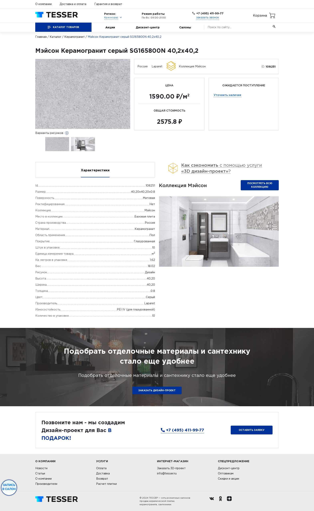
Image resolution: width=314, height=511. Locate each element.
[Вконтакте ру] (212, 501)
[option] (82, 94)
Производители (46, 483)
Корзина (260, 15)
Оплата (101, 468)
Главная (41, 36)
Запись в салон (9, 487)
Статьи (40, 473)
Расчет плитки (106, 483)
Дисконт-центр (148, 27)
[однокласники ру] (221, 501)
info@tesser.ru (167, 473)
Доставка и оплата (73, 4)
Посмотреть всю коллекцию (259, 185)
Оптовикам (225, 473)
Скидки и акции (228, 478)
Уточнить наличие (227, 94)
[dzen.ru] (230, 501)
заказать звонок (207, 17)
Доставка (103, 473)
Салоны (185, 27)
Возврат (102, 478)
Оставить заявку (252, 430)
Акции (110, 27)
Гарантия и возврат (108, 4)
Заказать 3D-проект (171, 468)
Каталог (55, 36)
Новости (41, 468)
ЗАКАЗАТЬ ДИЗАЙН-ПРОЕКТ (157, 390)
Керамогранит (74, 36)
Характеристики (95, 170)
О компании (43, 4)
